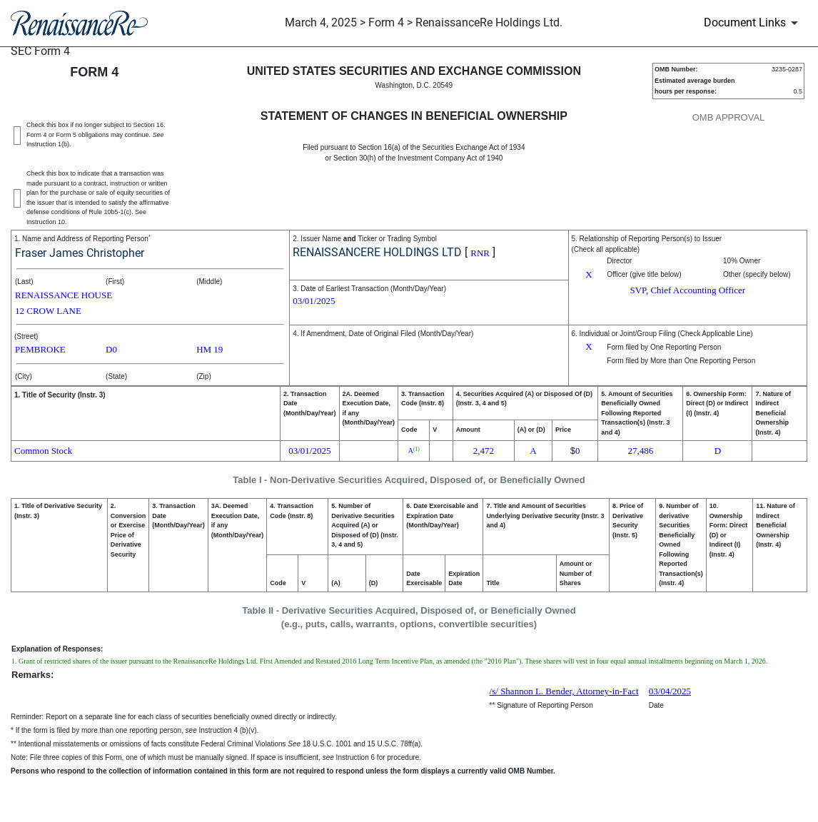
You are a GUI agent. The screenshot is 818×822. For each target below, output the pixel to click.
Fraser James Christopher (79, 253)
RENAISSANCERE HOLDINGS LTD (377, 252)
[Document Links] (753, 23)
